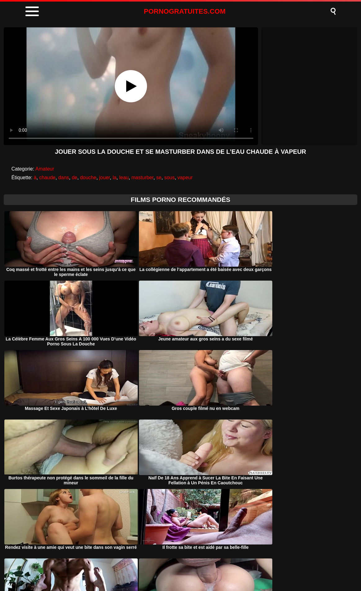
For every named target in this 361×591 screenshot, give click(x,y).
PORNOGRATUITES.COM (185, 11)
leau (123, 177)
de (74, 177)
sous (169, 177)
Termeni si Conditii (192, 570)
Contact (232, 570)
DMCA (153, 570)
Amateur (44, 168)
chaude (47, 177)
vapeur (185, 177)
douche (88, 177)
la (114, 177)
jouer (104, 177)
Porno (127, 570)
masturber (142, 177)
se (159, 177)
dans (63, 177)
